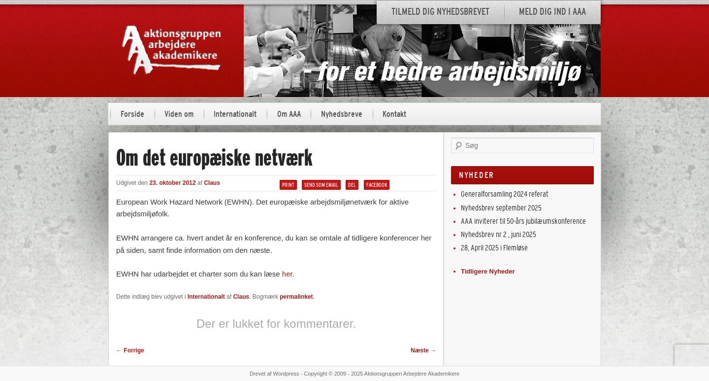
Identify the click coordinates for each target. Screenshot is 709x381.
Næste (423, 350)
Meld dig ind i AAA (552, 11)
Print (288, 185)
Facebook (376, 185)
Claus (212, 182)
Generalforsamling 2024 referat (504, 194)
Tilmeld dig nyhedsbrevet (440, 11)
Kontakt (394, 114)
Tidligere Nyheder (488, 271)
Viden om (178, 114)
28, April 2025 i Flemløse (494, 247)
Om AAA (289, 114)
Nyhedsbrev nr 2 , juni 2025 (498, 234)
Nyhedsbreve (341, 114)
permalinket (296, 296)
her (287, 274)
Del (352, 185)
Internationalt (235, 114)
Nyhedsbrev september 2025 (501, 208)
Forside (132, 114)
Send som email (321, 185)
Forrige (130, 350)
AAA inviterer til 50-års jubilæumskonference (523, 221)
